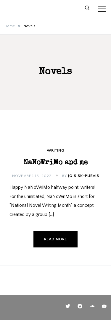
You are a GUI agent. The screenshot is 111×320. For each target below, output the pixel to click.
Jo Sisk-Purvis (83, 176)
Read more (55, 239)
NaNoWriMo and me (55, 162)
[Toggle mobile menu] (102, 9)
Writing (55, 150)
